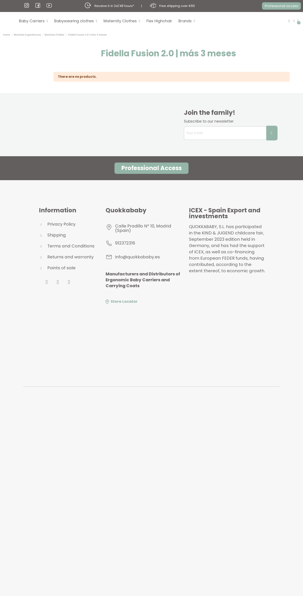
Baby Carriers (33, 21)
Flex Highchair (159, 21)
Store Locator (121, 301)
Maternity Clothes (122, 21)
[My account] (294, 21)
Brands (186, 21)
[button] (279, 6)
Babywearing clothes (75, 21)
